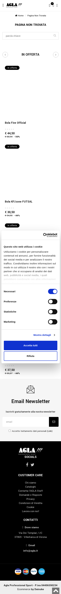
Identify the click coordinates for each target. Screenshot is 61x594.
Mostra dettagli (42, 335)
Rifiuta (30, 356)
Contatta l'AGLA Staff (30, 490)
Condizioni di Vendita (30, 503)
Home (19, 15)
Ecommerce (30, 589)
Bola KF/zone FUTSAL (18, 201)
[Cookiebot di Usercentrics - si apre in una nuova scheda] (43, 235)
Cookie (30, 507)
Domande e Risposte (30, 494)
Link (50, 431)
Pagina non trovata (36, 15)
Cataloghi (30, 486)
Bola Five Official (15, 123)
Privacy (30, 499)
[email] (25, 422)
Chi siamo (30, 482)
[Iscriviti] (54, 422)
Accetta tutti (30, 345)
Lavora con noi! (30, 511)
